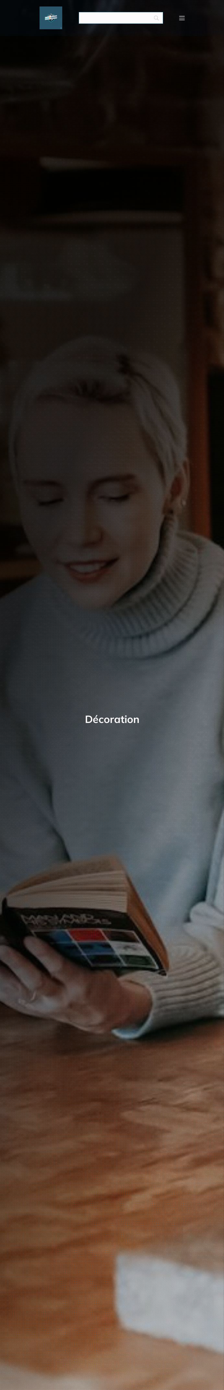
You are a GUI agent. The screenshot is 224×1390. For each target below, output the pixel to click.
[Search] (121, 18)
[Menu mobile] (182, 17)
